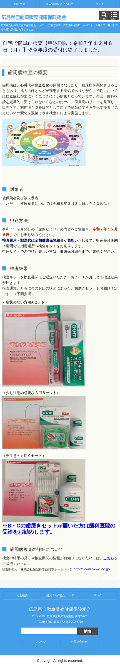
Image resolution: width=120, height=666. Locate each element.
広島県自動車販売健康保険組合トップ (22, 25)
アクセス (41, 641)
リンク (100, 4)
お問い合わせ (79, 641)
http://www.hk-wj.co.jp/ (92, 569)
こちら (108, 558)
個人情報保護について (60, 4)
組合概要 (19, 4)
